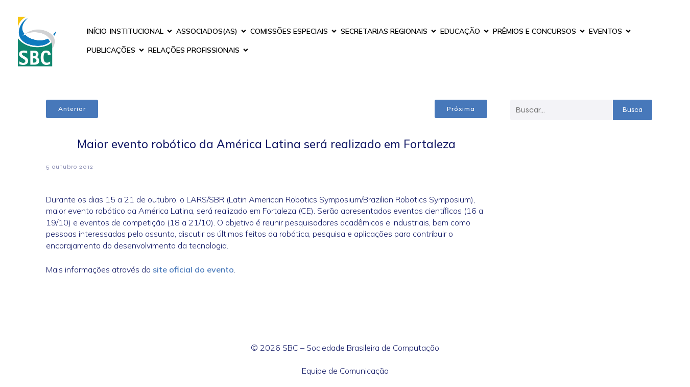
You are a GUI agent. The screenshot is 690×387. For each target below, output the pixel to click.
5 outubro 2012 (69, 166)
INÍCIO (97, 31)
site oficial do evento (193, 269)
